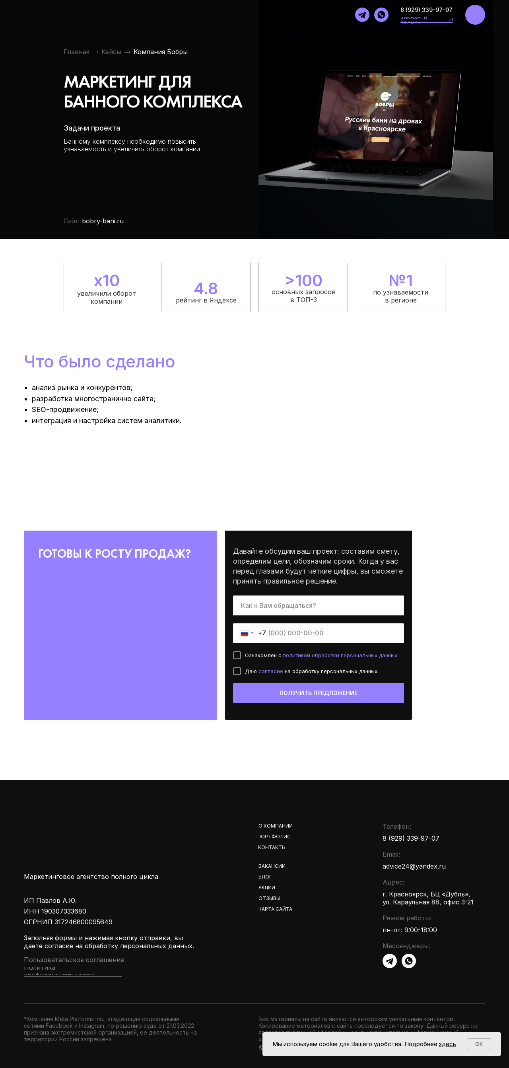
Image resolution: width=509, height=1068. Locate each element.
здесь (447, 1044)
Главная (76, 52)
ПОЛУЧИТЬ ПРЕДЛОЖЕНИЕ (318, 692)
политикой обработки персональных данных (340, 655)
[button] (450, 20)
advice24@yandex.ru (414, 866)
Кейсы (111, 52)
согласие (271, 671)
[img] (475, 15)
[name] (318, 605)
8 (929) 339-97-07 (426, 9)
